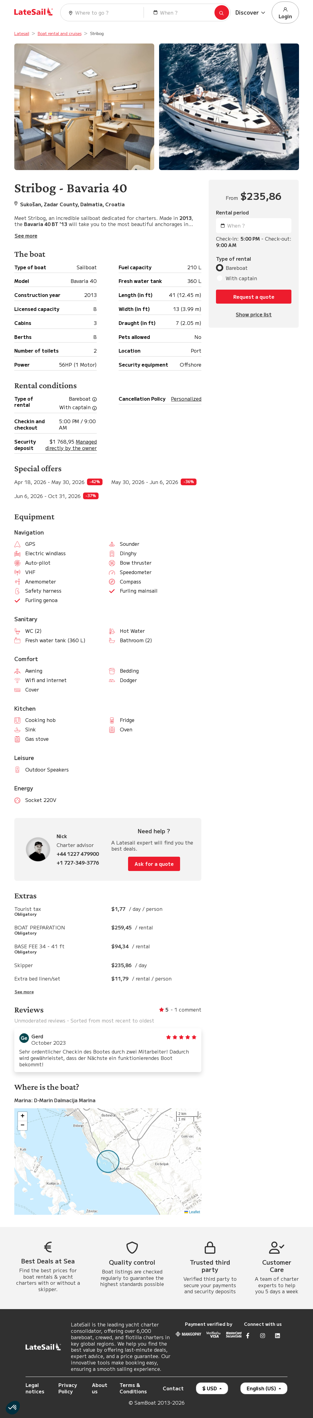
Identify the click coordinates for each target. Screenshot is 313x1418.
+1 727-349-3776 (78, 862)
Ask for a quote (154, 863)
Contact (173, 1388)
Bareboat (237, 268)
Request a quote (253, 296)
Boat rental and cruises (60, 33)
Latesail (21, 33)
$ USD (210, 1388)
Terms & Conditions (133, 1388)
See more (24, 992)
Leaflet (192, 1212)
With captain (241, 278)
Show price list (254, 314)
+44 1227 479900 (78, 854)
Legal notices (35, 1388)
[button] (251, 12)
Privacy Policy (67, 1388)
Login (285, 13)
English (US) (262, 1388)
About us (99, 1388)
